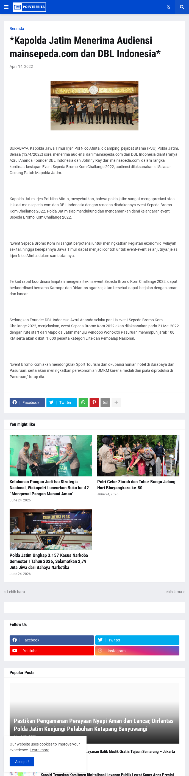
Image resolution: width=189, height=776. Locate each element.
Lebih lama (172, 592)
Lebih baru (16, 592)
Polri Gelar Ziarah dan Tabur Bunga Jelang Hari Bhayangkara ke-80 (136, 484)
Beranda (17, 28)
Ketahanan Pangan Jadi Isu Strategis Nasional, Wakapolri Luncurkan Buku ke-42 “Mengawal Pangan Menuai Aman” (49, 487)
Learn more (39, 750)
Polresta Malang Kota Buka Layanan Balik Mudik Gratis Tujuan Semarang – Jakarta (108, 751)
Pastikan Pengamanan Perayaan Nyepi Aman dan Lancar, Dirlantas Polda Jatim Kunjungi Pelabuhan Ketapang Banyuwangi (94, 725)
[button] (6, 7)
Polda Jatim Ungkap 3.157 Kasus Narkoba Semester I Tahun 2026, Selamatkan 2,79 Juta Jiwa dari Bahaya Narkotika (49, 561)
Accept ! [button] (22, 762)
